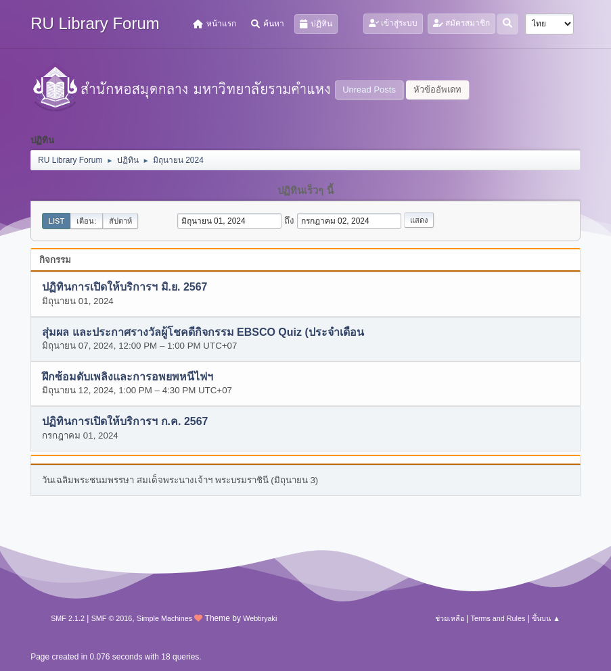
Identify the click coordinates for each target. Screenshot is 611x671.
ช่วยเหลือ (449, 618)
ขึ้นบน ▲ (546, 618)
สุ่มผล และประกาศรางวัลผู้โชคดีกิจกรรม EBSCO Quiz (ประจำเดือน (203, 332)
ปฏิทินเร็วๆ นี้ (305, 190)
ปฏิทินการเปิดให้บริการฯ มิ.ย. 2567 (124, 287)
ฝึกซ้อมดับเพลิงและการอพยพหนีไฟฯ (127, 377)
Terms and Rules (498, 618)
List (56, 221)
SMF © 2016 (112, 618)
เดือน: (86, 221)
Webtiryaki (260, 618)
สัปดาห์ (120, 221)
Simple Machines (164, 618)
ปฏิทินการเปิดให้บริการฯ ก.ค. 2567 (125, 422)
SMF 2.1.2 (68, 618)
